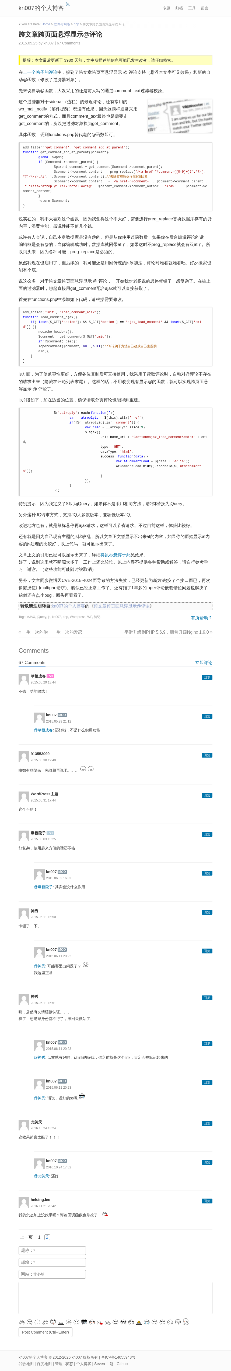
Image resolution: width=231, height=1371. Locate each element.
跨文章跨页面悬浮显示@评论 (60, 34)
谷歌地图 (26, 1364)
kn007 (56, 617)
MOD (62, 715)
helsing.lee (40, 1200)
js (49, 617)
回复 (207, 677)
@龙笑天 (41, 1176)
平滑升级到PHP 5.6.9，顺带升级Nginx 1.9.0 (166, 632)
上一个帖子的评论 (40, 72)
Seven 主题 (104, 1364)
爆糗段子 (38, 833)
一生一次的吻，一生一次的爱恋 (52, 632)
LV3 (50, 676)
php (65, 617)
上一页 (26, 1237)
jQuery (41, 617)
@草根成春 (43, 730)
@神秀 (39, 966)
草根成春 (38, 676)
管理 (58, 1364)
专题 (166, 8)
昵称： (27, 1250)
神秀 (34, 911)
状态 (69, 1364)
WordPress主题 (44, 794)
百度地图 (44, 1364)
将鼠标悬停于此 (115, 555)
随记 (97, 617)
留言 (204, 8)
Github (122, 1364)
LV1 (50, 833)
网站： (27, 1274)
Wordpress (78, 617)
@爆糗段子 (43, 887)
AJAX (31, 617)
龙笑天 (36, 1122)
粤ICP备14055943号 (118, 1357)
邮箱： (27, 1262)
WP (89, 617)
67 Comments (68, 43)
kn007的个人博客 (41, 8)
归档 (179, 8)
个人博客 (83, 1364)
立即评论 (203, 662)
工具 (192, 8)
